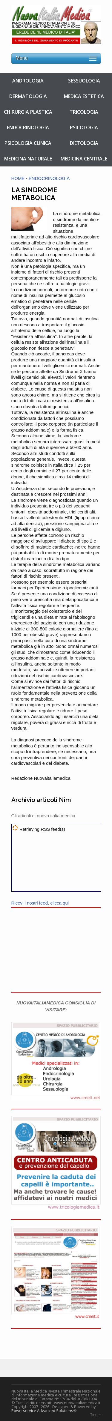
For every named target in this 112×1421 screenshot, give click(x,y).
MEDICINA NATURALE (28, 158)
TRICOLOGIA (84, 112)
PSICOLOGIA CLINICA (27, 143)
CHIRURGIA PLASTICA (28, 112)
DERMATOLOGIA (28, 96)
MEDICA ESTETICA (84, 96)
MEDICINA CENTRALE (84, 158)
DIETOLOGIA (84, 143)
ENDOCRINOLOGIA (28, 127)
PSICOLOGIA (84, 127)
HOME (18, 178)
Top (93, 1414)
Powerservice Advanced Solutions (42, 1410)
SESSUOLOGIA (84, 80)
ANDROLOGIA (28, 80)
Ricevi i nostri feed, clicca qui (40, 902)
